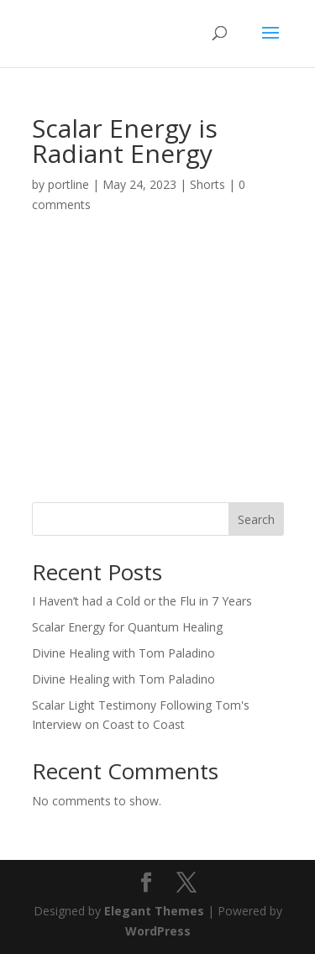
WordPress (158, 931)
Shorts (207, 184)
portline (68, 184)
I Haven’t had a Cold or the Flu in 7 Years (142, 601)
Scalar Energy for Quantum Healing (127, 627)
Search (256, 519)
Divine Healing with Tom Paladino (123, 653)
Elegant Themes (154, 911)
